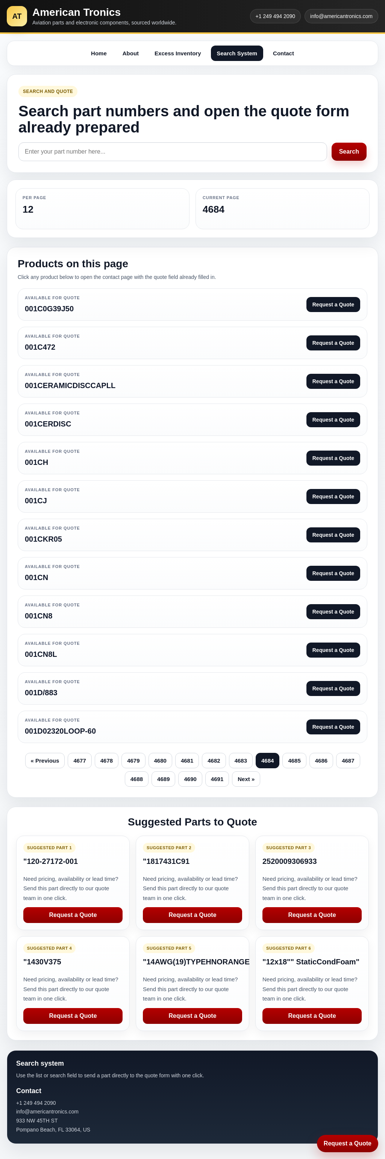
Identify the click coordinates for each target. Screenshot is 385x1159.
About (131, 53)
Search (349, 151)
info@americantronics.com (341, 16)
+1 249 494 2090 (276, 16)
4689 (163, 779)
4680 (160, 760)
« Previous (45, 760)
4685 (294, 760)
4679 (133, 760)
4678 (106, 760)
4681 (187, 760)
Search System (237, 53)
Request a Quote (73, 915)
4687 (348, 760)
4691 (217, 779)
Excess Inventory (178, 53)
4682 (214, 760)
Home (99, 53)
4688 (136, 779)
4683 (241, 760)
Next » (246, 779)
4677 (79, 760)
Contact (283, 53)
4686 (321, 760)
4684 (267, 760)
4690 (190, 779)
